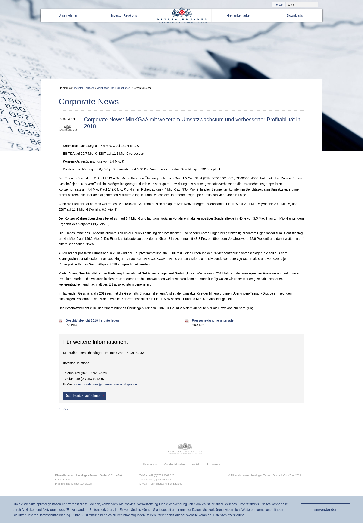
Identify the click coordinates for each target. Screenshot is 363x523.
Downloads (295, 15)
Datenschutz (150, 464)
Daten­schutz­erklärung (54, 515)
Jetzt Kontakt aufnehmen (83, 395)
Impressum (213, 464)
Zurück (64, 409)
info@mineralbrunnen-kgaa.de (165, 483)
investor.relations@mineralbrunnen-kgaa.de (105, 384)
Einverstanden (325, 509)
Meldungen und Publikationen (113, 87)
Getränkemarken (239, 15)
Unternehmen (68, 15)
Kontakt (279, 4)
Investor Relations (124, 15)
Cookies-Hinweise (174, 464)
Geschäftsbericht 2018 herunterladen (92, 320)
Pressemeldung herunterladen (213, 320)
